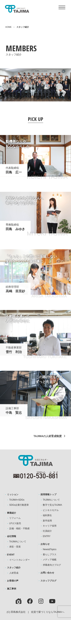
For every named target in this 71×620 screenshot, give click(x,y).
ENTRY (46, 536)
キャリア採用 (49, 525)
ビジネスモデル (51, 510)
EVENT (11, 554)
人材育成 (13, 573)
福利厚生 (47, 515)
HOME (8, 27)
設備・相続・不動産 (19, 528)
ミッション (12, 494)
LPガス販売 (15, 523)
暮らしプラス (49, 554)
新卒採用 (47, 520)
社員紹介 (47, 531)
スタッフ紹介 (14, 567)
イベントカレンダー (19, 559)
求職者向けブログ (52, 565)
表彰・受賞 (15, 546)
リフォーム (15, 518)
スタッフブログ (48, 580)
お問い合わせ (47, 572)
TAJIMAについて (17, 541)
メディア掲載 (49, 559)
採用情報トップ (48, 494)
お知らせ (45, 544)
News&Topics (49, 549)
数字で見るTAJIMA (52, 505)
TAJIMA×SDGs (16, 499)
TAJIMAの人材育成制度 (48, 439)
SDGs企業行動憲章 (19, 505)
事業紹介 (11, 513)
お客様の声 (12, 580)
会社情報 (11, 536)
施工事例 (11, 588)
